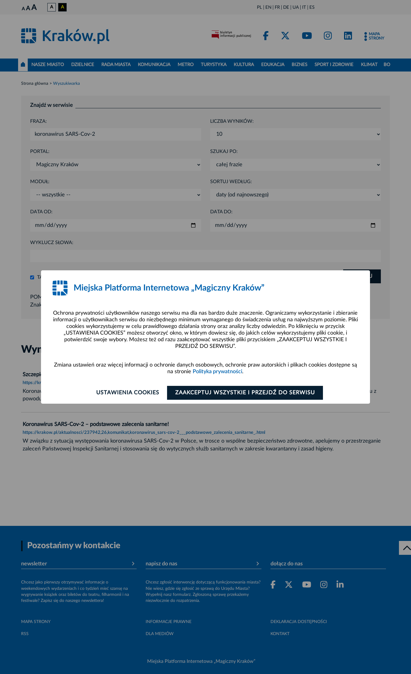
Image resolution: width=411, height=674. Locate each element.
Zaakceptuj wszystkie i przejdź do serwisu (245, 393)
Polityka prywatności (217, 371)
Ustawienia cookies (127, 393)
